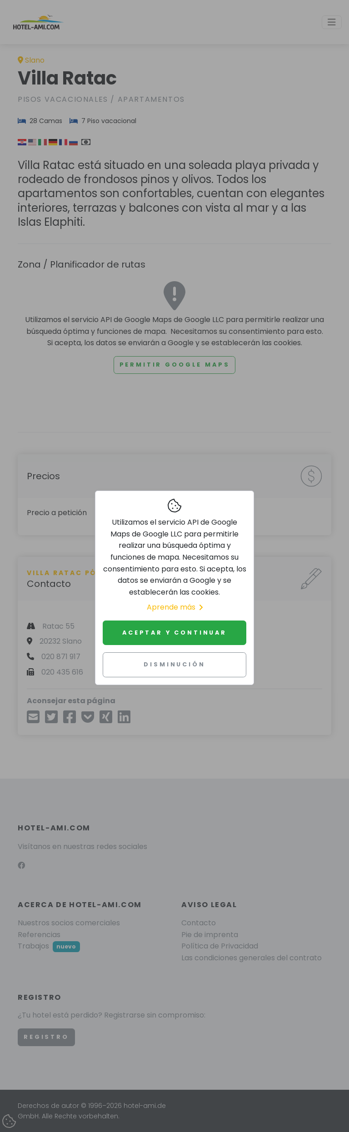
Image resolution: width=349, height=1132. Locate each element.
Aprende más (175, 607)
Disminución (174, 664)
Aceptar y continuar (174, 632)
